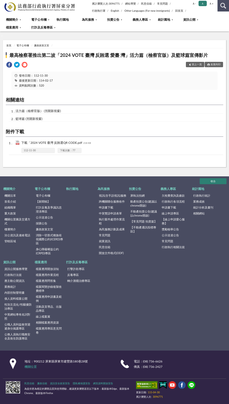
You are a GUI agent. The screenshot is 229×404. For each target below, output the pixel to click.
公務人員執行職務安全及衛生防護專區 (17, 336)
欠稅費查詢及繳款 (173, 195)
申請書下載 (106, 207)
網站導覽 (130, 3)
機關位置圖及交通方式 (17, 221)
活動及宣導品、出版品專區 (49, 308)
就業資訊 (104, 241)
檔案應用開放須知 (47, 269)
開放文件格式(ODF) (111, 253)
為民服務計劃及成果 (112, 229)
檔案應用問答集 (46, 280)
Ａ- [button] (194, 3)
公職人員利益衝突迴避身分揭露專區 (17, 326)
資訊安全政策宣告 (60, 383)
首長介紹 (10, 201)
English (115, 10)
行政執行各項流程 (173, 201)
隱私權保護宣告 (81, 383)
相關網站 (199, 213)
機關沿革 (10, 195)
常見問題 (162, 3)
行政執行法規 (13, 274)
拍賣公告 (113, 19)
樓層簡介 (10, 229)
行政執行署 (98, 10)
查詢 (223, 5)
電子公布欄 (39, 19)
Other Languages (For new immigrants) (147, 10)
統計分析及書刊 (203, 207)
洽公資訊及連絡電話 (17, 235)
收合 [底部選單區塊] (213, 181)
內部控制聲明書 (14, 292)
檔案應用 (12, 27)
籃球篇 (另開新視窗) (29, 118)
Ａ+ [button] (211, 3)
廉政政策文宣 (41, 45)
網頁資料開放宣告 (103, 383)
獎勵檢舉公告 (170, 229)
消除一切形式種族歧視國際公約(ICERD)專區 (49, 239)
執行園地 (63, 19)
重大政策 (10, 213)
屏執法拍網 (137, 195)
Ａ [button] (202, 3)
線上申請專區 (170, 213)
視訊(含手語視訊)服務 (112, 195)
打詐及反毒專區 (42, 27)
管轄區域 (10, 241)
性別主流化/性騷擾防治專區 (18, 306)
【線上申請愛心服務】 (173, 221)
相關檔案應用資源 (47, 322)
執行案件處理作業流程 (112, 221)
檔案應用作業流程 (47, 274)
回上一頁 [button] (197, 64)
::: (3, 2)
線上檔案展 (43, 316)
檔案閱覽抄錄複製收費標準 (49, 288)
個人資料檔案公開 (15, 298)
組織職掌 (10, 207)
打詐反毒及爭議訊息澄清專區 (49, 209)
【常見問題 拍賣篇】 (143, 221)
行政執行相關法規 (173, 247)
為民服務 (88, 19)
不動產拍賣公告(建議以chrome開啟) (143, 213)
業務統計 (10, 286)
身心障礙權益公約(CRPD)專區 (47, 251)
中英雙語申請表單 (110, 213)
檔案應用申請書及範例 (49, 298)
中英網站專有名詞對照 (17, 316)
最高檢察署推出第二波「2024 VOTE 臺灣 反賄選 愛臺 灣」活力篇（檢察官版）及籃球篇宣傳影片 (108, 55)
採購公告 (41, 223)
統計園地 (164, 19)
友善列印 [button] (216, 64)
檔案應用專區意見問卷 (49, 330)
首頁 (8, 45)
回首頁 (179, 10)
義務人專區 (140, 19)
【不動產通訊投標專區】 (143, 229)
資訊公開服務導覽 (15, 269)
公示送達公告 (44, 217)
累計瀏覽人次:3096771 (106, 3)
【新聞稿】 (43, 201)
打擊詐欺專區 (76, 269)
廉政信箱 (42, 383)
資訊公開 (189, 19)
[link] (9, 65)
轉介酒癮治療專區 (78, 280)
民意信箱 (146, 3)
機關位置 (31, 366)
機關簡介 (12, 19)
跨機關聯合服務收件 (112, 201)
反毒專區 (73, 274)
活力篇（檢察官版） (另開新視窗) (38, 111)
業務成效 (199, 201)
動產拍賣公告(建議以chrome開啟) (143, 203)
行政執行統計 (201, 195)
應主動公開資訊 (14, 280)
